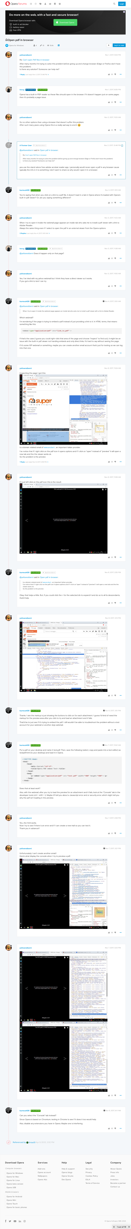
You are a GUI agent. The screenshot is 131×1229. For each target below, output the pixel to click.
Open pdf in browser (49, 150)
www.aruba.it (49, 447)
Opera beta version (15, 1184)
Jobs (112, 1176)
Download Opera (67, 22)
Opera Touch (12, 1204)
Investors (114, 1179)
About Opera (116, 1169)
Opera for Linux (13, 1180)
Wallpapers (42, 1176)
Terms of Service (93, 1183)
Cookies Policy (92, 1176)
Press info (114, 1172)
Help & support (68, 1169)
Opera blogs (67, 1172)
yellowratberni (26, 55)
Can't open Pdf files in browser (36, 60)
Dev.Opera (66, 1179)
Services (42, 1162)
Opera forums (67, 1176)
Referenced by (19, 1142)
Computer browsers (13, 1168)
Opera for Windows (16, 45)
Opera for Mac (13, 1177)
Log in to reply (119, 45)
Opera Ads (42, 1179)
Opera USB (11, 1187)
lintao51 (30, 1142)
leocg (22, 90)
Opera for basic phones (17, 1207)
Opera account (44, 1172)
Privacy (89, 1172)
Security (89, 1169)
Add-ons (41, 1169)
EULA (88, 1179)
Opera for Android (14, 1197)
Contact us (115, 1187)
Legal (89, 1162)
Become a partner (118, 1183)
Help (64, 1162)
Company (115, 1162)
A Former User (26, 145)
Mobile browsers (12, 1192)
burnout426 (25, 190)
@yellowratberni (40, 145)
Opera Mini (11, 1200)
